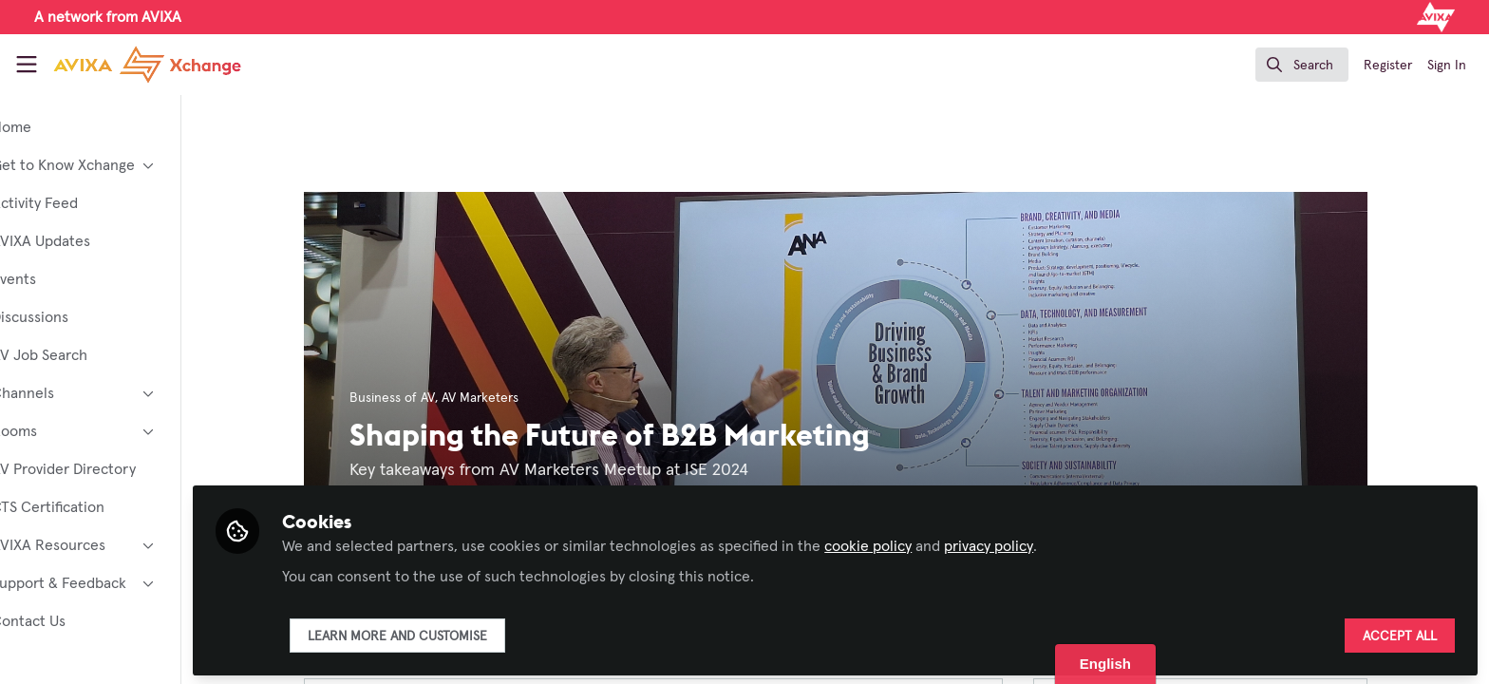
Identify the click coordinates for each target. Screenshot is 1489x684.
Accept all (1400, 633)
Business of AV (422, 398)
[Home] (147, 64)
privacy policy (1050, 543)
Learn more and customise (459, 633)
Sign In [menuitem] (1446, 65)
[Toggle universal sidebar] (26, 64)
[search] (1301, 65)
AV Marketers (510, 398)
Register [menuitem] (1388, 65)
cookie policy (929, 543)
